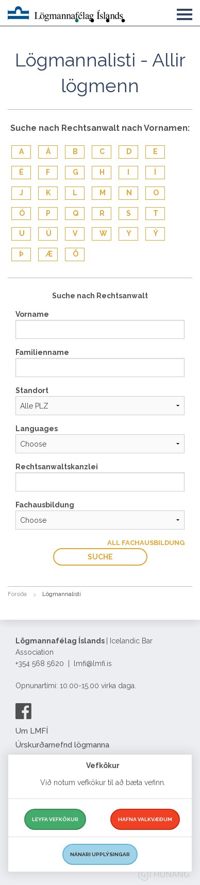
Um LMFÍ (31, 731)
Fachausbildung (44, 505)
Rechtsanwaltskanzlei (56, 467)
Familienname (42, 352)
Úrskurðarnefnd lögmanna (62, 745)
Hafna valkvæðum (145, 819)
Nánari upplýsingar (100, 854)
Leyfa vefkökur (55, 819)
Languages (36, 428)
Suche (100, 557)
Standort (31, 390)
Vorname (32, 314)
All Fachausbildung (146, 543)
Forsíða (17, 594)
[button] (184, 12)
